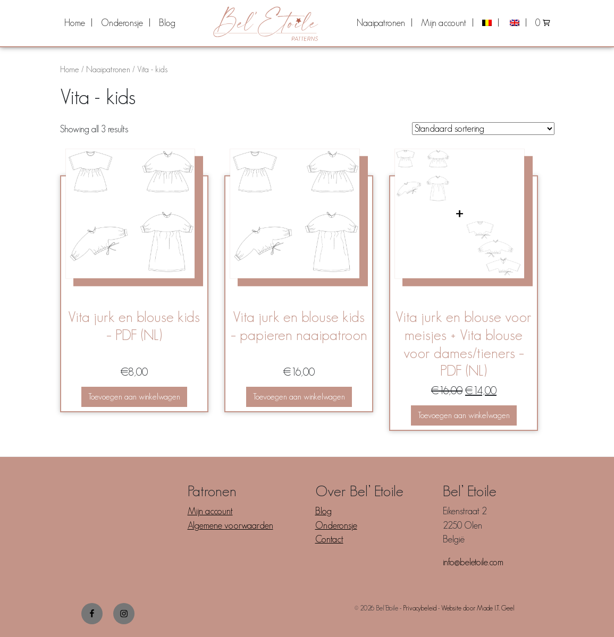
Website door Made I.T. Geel (478, 608)
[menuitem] (78, 23)
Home (74, 23)
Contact (329, 539)
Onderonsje (122, 23)
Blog (167, 23)
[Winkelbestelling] (483, 128)
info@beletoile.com (473, 562)
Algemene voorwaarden (230, 525)
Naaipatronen (381, 23)
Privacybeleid (419, 608)
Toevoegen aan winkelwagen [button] (134, 396)
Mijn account (443, 23)
